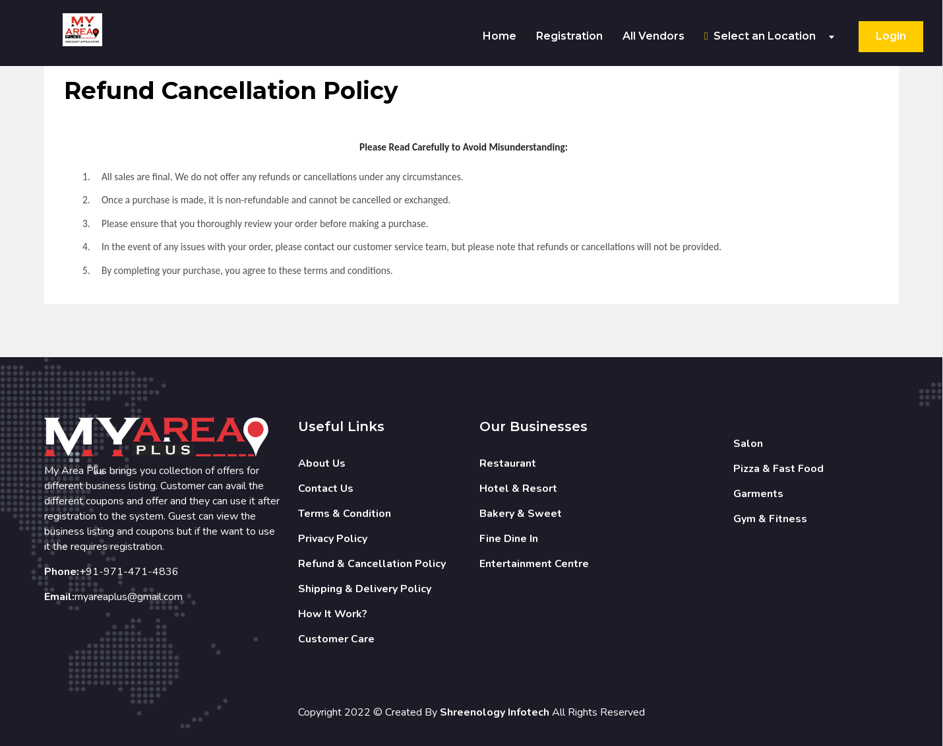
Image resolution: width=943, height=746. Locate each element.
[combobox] (773, 37)
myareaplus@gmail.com (129, 597)
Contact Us (325, 488)
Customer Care (336, 639)
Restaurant (507, 463)
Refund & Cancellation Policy (372, 564)
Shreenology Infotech (494, 712)
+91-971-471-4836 (129, 571)
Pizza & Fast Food (778, 468)
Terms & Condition (344, 513)
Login (891, 36)
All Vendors (653, 36)
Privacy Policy (332, 538)
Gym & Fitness (770, 519)
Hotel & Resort (518, 488)
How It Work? (332, 614)
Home (499, 36)
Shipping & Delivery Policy (364, 589)
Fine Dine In (508, 538)
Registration (569, 36)
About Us (322, 463)
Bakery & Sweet (520, 513)
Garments (758, 494)
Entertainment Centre (534, 564)
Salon (748, 443)
